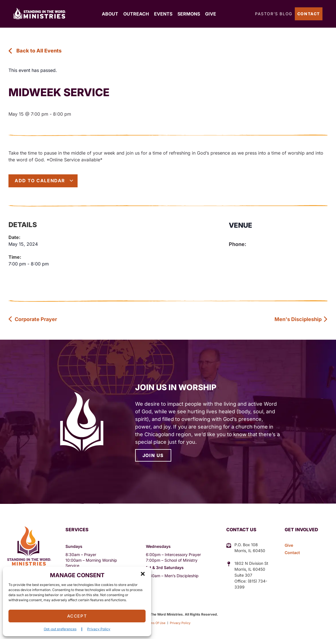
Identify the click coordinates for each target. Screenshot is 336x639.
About (110, 14)
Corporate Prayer (32, 319)
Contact (308, 13)
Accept (77, 616)
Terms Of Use (153, 623)
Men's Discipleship (301, 319)
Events (163, 14)
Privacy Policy (98, 629)
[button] (143, 574)
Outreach (136, 14)
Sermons (188, 14)
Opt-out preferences (60, 629)
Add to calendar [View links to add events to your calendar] (44, 180)
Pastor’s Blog (273, 13)
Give (210, 14)
